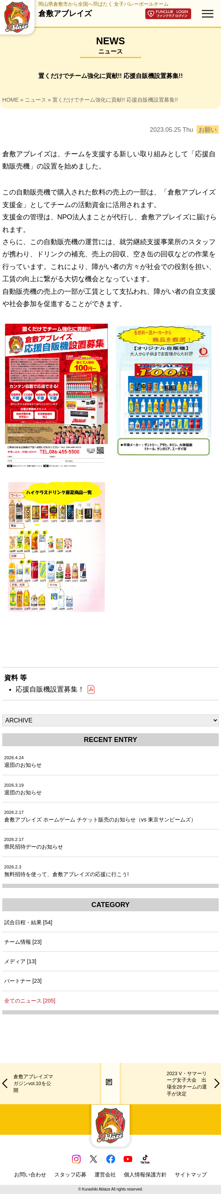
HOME (10, 100)
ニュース (35, 100)
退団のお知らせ (23, 761)
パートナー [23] (23, 981)
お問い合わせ (30, 1174)
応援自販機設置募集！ (56, 689)
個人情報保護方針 (145, 1174)
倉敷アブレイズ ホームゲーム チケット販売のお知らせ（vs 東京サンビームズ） (100, 816)
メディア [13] (20, 961)
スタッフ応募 (70, 1174)
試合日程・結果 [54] (28, 922)
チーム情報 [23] (23, 942)
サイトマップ (191, 1174)
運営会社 (105, 1174)
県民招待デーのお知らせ (33, 843)
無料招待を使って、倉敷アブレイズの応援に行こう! (66, 871)
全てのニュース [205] (29, 1001)
